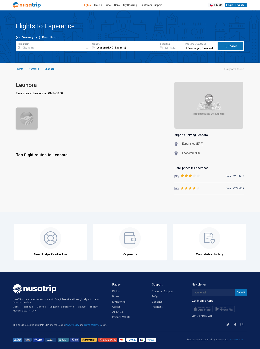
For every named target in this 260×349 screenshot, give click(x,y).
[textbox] (50, 45)
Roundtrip (49, 37)
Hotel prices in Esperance (191, 168)
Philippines (68, 307)
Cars (117, 5)
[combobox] (50, 45)
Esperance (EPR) (192, 143)
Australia (34, 68)
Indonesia (28, 307)
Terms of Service (92, 325)
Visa (108, 5)
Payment (157, 306)
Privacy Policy (72, 325)
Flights (87, 5)
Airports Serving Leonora (191, 135)
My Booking (130, 5)
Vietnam (82, 307)
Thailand (94, 307)
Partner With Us (121, 317)
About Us (117, 311)
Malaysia (41, 307)
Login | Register (236, 5)
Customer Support (151, 5)
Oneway (27, 37)
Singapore (54, 307)
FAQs (155, 296)
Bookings (157, 301)
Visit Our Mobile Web (202, 316)
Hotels (98, 5)
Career (116, 306)
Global (16, 307)
